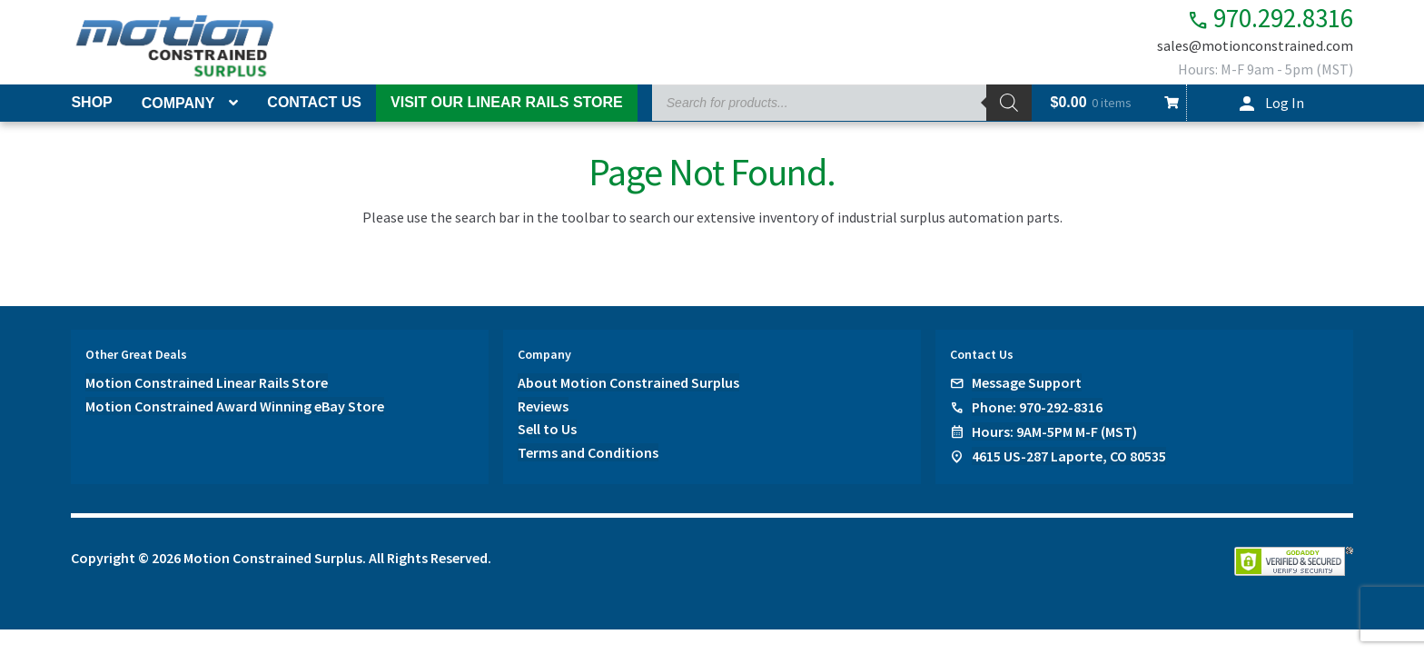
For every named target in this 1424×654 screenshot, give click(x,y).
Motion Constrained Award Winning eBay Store (234, 406)
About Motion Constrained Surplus (628, 382)
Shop (91, 102)
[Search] (1009, 102)
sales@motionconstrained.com (1255, 47)
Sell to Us (547, 430)
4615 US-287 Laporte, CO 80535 (1069, 456)
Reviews (543, 406)
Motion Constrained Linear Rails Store (206, 382)
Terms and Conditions (588, 453)
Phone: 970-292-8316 (1037, 407)
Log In (1284, 103)
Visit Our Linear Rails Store (507, 102)
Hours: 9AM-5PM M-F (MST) (1054, 431)
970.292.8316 (1260, 18)
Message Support (1027, 382)
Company (178, 103)
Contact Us (314, 102)
